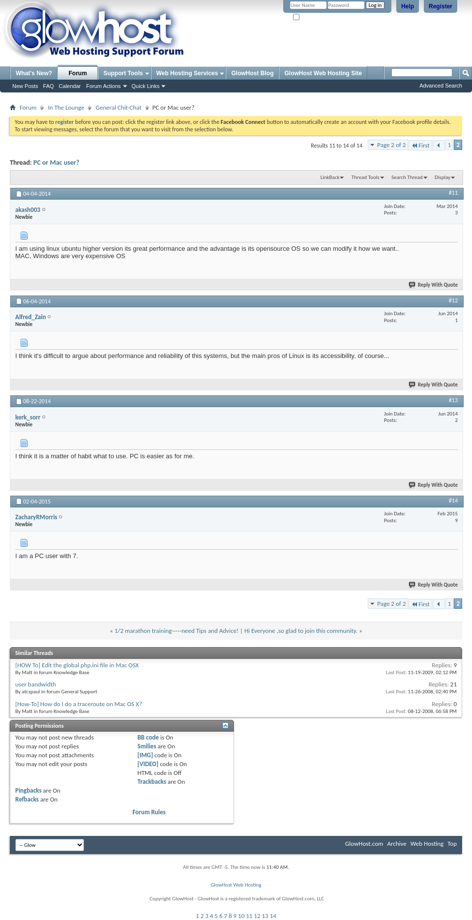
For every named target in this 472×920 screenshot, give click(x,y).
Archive (396, 843)
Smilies (147, 746)
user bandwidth (35, 684)
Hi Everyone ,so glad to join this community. (300, 630)
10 (241, 916)
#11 (453, 192)
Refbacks (27, 799)
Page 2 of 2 (391, 144)
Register (440, 6)
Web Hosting (427, 843)
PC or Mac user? (56, 162)
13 (265, 916)
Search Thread (407, 177)
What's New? (34, 73)
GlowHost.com (364, 843)
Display (442, 177)
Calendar (70, 86)
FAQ (48, 86)
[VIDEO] (148, 764)
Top (452, 843)
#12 (453, 300)
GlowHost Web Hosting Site (323, 73)
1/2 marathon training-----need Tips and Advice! (176, 630)
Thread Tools (366, 177)
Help (407, 6)
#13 (453, 400)
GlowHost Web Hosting (235, 885)
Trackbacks (152, 781)
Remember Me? (314, 17)
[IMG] (145, 755)
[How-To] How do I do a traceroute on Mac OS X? (78, 704)
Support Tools (123, 73)
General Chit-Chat (118, 107)
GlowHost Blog (252, 73)
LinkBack (330, 177)
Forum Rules (149, 812)
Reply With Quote (434, 285)
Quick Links (146, 86)
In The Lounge (66, 107)
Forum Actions (103, 86)
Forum (78, 73)
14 (273, 916)
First (420, 145)
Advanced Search (440, 86)
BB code (148, 737)
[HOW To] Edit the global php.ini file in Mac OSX (77, 665)
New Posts (25, 86)
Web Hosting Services (187, 73)
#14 (453, 500)
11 (249, 916)
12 (257, 916)
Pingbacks (28, 790)
